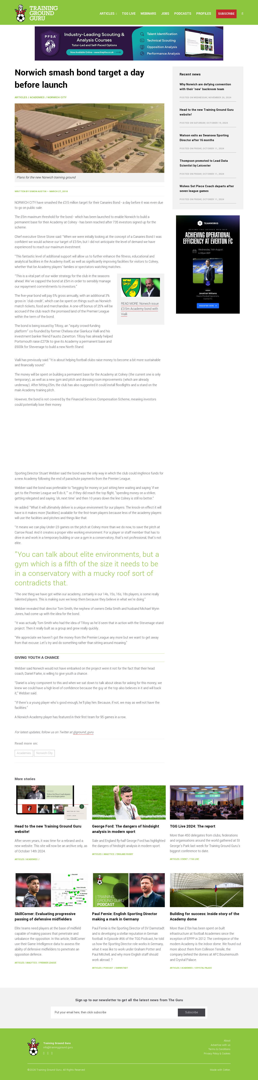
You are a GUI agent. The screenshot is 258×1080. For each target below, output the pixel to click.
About (227, 1040)
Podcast (108, 967)
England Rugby (125, 854)
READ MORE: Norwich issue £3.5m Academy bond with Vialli (140, 308)
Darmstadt (122, 967)
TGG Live (129, 13)
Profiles (203, 13)
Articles (107, 13)
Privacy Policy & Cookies (217, 1053)
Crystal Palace (203, 967)
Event (184, 859)
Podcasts (182, 13)
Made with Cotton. (220, 1070)
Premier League (47, 962)
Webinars (148, 13)
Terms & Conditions (219, 1049)
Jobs (165, 13)
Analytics (109, 854)
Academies (37, 97)
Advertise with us (220, 1045)
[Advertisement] (89, 439)
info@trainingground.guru (58, 1047)
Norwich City (56, 97)
